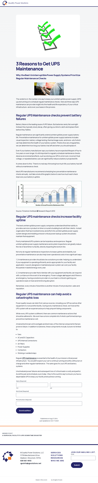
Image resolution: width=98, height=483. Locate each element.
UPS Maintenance (38, 115)
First (17, 388)
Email (72, 454)
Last (51, 388)
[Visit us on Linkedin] (24, 468)
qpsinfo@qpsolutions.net (30, 463)
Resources (57, 458)
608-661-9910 (25, 461)
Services (56, 452)
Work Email (22, 391)
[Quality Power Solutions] (15, 3)
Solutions (57, 455)
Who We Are (57, 460)
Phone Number (24, 399)
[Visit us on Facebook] (21, 468)
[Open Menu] (95, 3)
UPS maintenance (29, 358)
